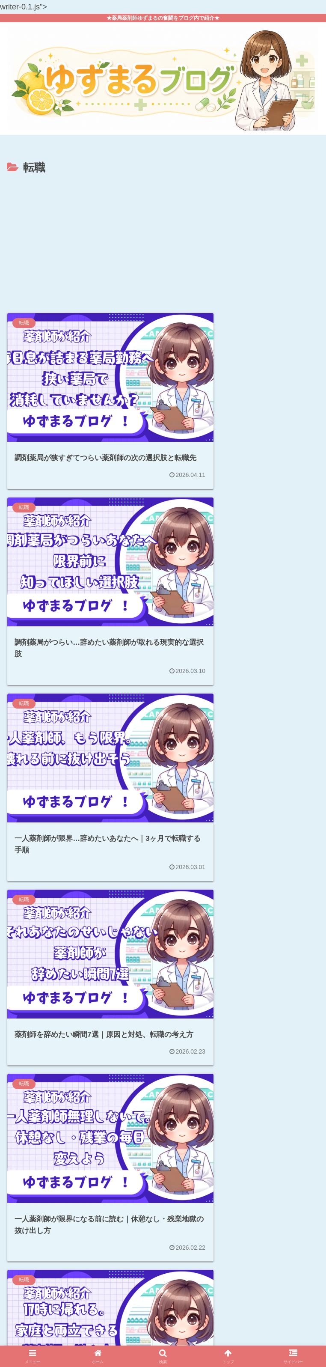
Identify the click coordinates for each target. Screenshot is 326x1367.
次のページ (163, 1229)
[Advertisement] (163, 241)
